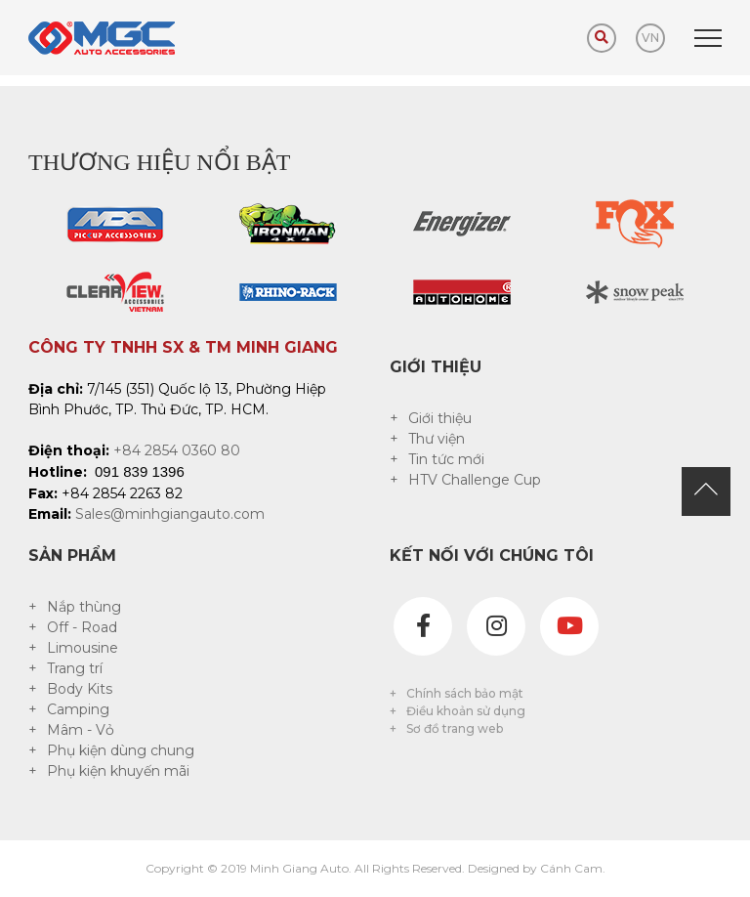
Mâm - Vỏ (80, 730)
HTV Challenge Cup (474, 480)
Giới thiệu (440, 418)
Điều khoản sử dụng (465, 711)
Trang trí (75, 668)
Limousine (82, 648)
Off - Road (82, 627)
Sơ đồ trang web (454, 728)
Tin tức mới (446, 459)
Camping (78, 709)
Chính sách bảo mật (464, 693)
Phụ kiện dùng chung (120, 750)
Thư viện (436, 439)
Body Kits (79, 689)
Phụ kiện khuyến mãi (118, 771)
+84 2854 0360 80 (176, 450)
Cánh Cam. (572, 868)
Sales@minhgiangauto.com (170, 514)
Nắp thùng (84, 607)
